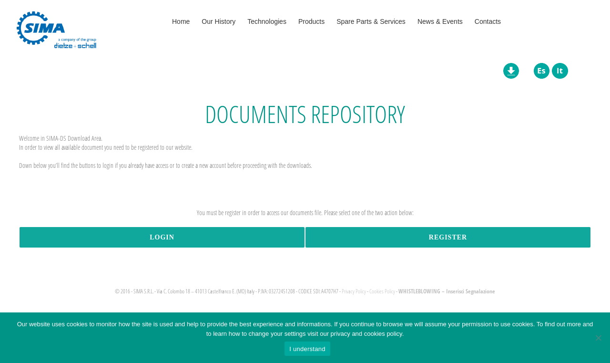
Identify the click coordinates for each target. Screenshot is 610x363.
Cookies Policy (382, 291)
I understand (307, 349)
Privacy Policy (354, 291)
